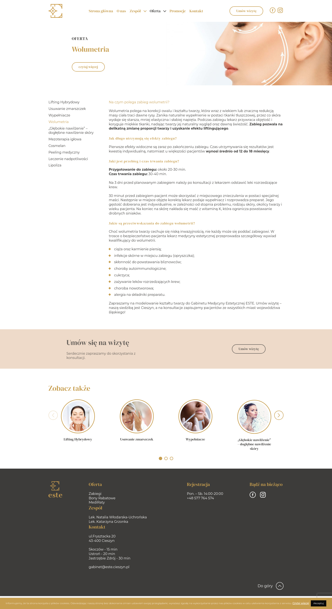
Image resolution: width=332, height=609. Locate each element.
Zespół (135, 10)
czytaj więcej (88, 66)
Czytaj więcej (300, 603)
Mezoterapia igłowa (64, 139)
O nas (121, 10)
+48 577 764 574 (200, 498)
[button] (160, 458)
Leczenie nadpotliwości (67, 159)
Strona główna (101, 10)
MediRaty (97, 502)
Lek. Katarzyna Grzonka (108, 522)
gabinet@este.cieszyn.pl (109, 567)
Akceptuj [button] (318, 603)
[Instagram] (280, 10)
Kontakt (196, 10)
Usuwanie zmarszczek (66, 109)
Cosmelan (56, 146)
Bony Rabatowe (102, 498)
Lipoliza (54, 165)
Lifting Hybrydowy (63, 102)
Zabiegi (95, 494)
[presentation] (53, 416)
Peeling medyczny (63, 152)
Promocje (178, 10)
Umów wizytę (246, 10)
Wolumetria (58, 122)
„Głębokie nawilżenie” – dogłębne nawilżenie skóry (70, 130)
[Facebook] (272, 10)
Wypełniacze (59, 115)
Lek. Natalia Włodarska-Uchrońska (118, 517)
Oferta (155, 10)
